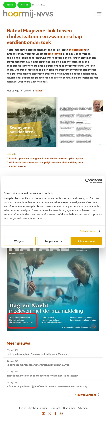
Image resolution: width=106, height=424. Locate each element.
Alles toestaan (86, 241)
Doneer (10, 4)
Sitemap (83, 408)
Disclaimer (69, 408)
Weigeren (19, 241)
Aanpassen (53, 241)
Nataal (38, 90)
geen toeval (54, 53)
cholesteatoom (77, 49)
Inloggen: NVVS (38, 4)
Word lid (24, 4)
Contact (55, 408)
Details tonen (87, 231)
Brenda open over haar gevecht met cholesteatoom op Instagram (46, 158)
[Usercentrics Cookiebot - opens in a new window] (87, 180)
